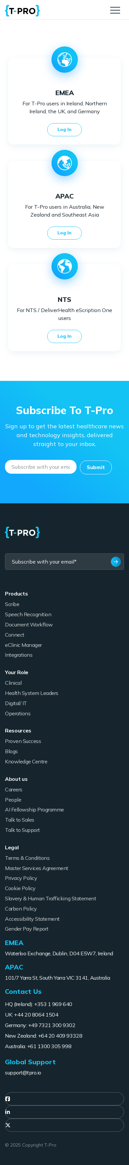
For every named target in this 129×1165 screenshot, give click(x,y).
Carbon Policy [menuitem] (21, 908)
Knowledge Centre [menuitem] (26, 761)
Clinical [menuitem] (13, 682)
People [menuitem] (13, 799)
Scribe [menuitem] (12, 604)
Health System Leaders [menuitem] (31, 693)
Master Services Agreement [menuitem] (36, 868)
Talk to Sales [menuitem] (19, 819)
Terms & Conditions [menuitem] (27, 858)
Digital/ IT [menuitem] (16, 703)
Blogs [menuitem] (11, 751)
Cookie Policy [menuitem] (20, 888)
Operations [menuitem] (17, 713)
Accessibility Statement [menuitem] (32, 918)
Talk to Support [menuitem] (22, 830)
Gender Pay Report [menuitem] (26, 928)
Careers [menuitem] (13, 789)
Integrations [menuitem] (18, 654)
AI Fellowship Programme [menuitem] (34, 809)
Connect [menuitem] (14, 634)
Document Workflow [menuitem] (29, 624)
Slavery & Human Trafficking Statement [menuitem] (50, 898)
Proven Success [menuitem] (23, 741)
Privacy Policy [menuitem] (21, 878)
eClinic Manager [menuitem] (23, 645)
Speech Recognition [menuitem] (28, 614)
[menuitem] (64, 1098)
